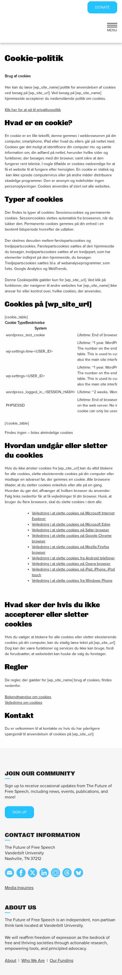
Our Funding (61, 960)
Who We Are (33, 960)
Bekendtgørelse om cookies (28, 697)
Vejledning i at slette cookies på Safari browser (70, 530)
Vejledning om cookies (23, 702)
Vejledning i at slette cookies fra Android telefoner (73, 558)
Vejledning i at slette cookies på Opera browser (71, 563)
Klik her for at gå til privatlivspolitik (33, 110)
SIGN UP (19, 812)
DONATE (102, 7)
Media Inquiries (19, 887)
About (10, 960)
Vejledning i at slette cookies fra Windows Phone (72, 580)
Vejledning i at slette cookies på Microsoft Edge (71, 524)
